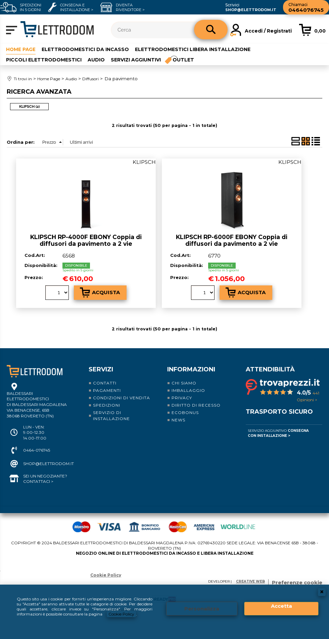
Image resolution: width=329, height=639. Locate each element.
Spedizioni (106, 404)
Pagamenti (107, 390)
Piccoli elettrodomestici (44, 59)
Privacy (182, 397)
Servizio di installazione (111, 415)
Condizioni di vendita (121, 397)
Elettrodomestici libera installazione (193, 49)
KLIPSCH (144, 161)
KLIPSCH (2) (29, 106)
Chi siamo (184, 382)
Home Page (21, 49)
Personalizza (201, 608)
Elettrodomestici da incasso (86, 49)
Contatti (104, 382)
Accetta (281, 606)
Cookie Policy (121, 614)
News (178, 419)
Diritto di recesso (196, 404)
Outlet (183, 59)
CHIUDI (322, 592)
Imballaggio (188, 390)
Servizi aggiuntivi (136, 59)
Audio (96, 59)
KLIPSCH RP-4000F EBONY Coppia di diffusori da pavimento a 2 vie (86, 240)
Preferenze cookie (297, 582)
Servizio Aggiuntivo (278, 433)
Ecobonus (185, 412)
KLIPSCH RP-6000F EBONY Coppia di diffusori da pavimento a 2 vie (231, 240)
